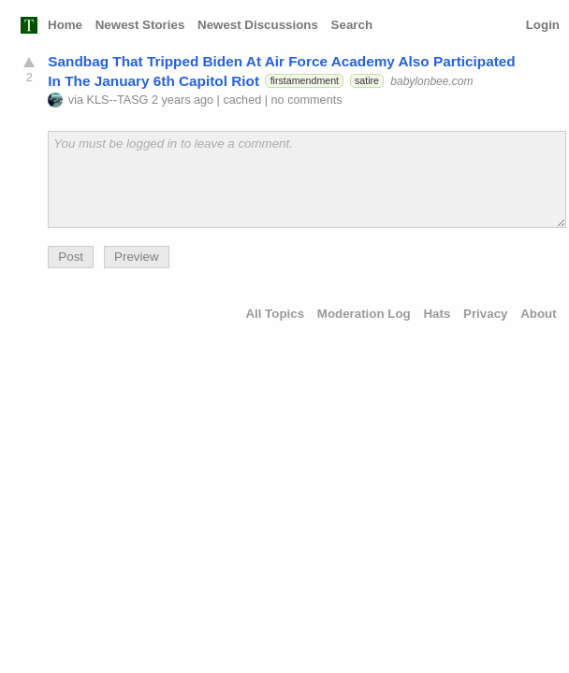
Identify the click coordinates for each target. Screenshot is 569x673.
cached (242, 100)
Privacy (485, 314)
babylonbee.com (431, 80)
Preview (136, 257)
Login (543, 25)
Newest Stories (140, 25)
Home (65, 25)
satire (367, 80)
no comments (307, 100)
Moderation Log (364, 314)
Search (351, 25)
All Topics (274, 314)
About (538, 314)
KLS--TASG (118, 100)
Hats (436, 314)
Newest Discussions (257, 25)
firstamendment (304, 80)
